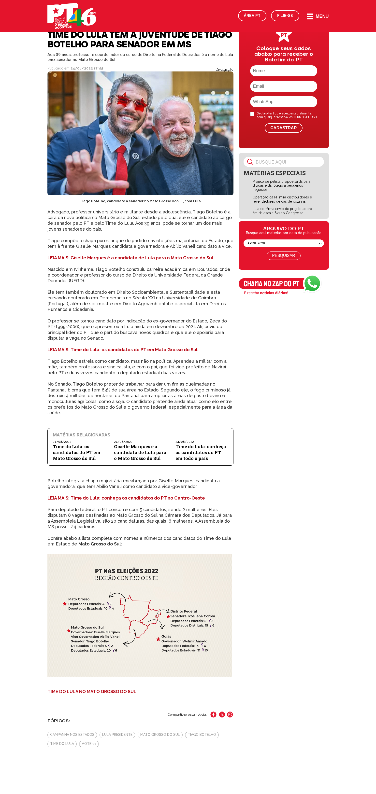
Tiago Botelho (202, 735)
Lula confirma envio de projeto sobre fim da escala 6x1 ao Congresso (282, 211)
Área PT (252, 15)
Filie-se (285, 15)
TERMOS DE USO (305, 117)
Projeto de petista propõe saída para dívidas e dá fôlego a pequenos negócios (281, 186)
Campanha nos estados (72, 735)
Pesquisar (283, 255)
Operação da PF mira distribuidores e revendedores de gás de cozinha (282, 199)
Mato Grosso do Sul (160, 735)
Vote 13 (89, 744)
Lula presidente (117, 735)
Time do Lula (62, 744)
